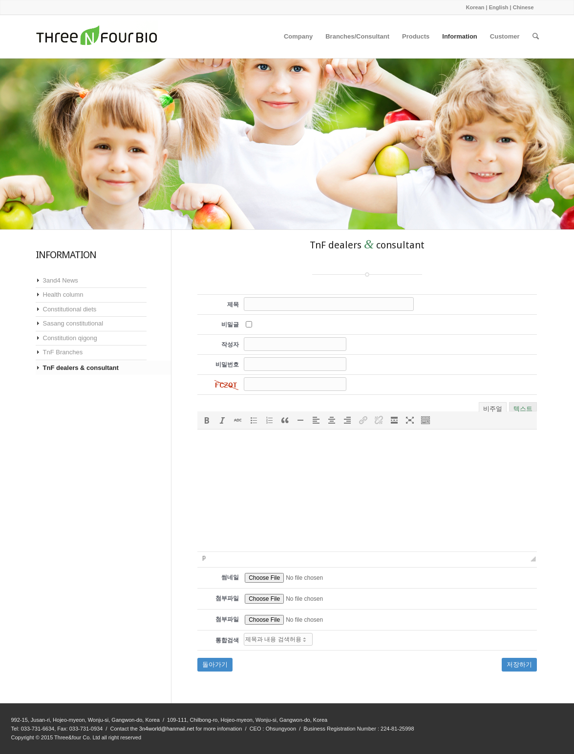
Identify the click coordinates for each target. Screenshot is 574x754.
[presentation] (206, 420)
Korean (475, 7)
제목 (233, 304)
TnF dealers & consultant (81, 367)
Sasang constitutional (73, 323)
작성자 (230, 344)
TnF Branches (63, 352)
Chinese (523, 7)
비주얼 (492, 408)
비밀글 (230, 324)
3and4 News (60, 280)
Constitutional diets (70, 309)
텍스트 (522, 407)
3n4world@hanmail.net (166, 729)
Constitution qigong (70, 338)
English (499, 7)
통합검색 (227, 640)
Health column (63, 294)
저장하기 (519, 664)
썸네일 (230, 577)
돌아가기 (215, 664)
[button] (206, 420)
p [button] (204, 557)
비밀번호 (227, 364)
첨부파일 (227, 598)
